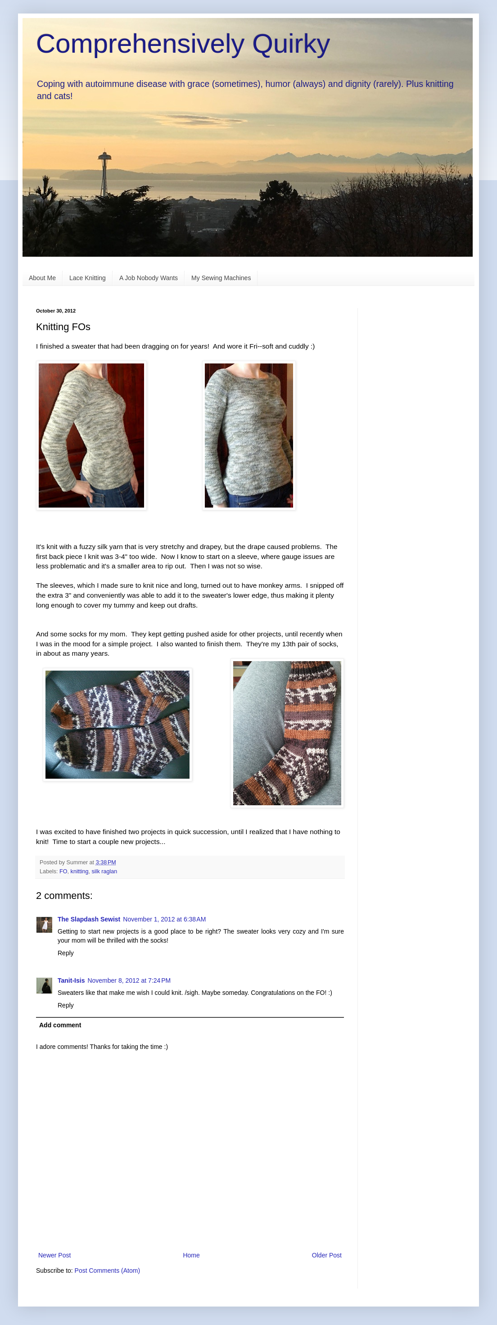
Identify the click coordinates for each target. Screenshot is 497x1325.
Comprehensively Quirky (183, 43)
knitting (80, 871)
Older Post (327, 1255)
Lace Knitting (87, 277)
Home (191, 1255)
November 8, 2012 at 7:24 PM (129, 980)
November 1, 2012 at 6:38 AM (164, 919)
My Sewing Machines (221, 277)
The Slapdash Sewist (89, 919)
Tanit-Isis (71, 980)
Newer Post (54, 1255)
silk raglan (104, 871)
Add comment (60, 1025)
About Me (42, 277)
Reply (66, 953)
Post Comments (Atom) (107, 1270)
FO (63, 871)
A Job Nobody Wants (148, 277)
